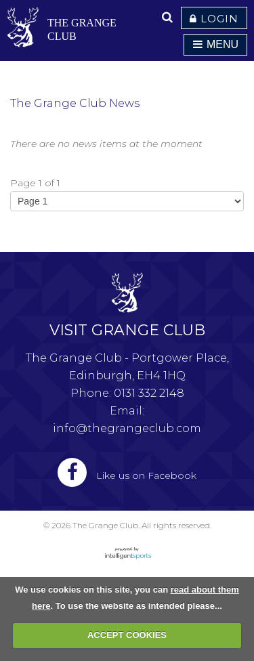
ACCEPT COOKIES (127, 635)
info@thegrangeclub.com (127, 428)
